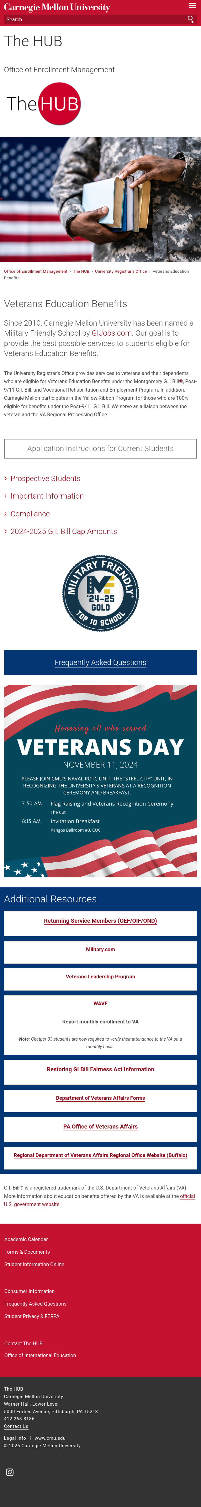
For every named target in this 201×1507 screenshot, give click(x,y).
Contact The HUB (23, 1344)
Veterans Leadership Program (100, 977)
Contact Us (16, 1426)
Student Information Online (34, 1264)
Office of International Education (40, 1355)
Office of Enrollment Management (59, 69)
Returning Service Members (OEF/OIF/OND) (100, 920)
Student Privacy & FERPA (32, 1316)
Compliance (30, 514)
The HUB (33, 41)
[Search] (100, 19)
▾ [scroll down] (1, 199)
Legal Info (15, 1438)
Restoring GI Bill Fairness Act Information (100, 1069)
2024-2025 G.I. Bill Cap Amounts (64, 531)
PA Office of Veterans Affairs (100, 1126)
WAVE (100, 1004)
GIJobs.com (112, 333)
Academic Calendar (26, 1239)
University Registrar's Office (121, 271)
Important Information (47, 496)
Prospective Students (46, 478)
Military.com (100, 949)
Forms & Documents (27, 1252)
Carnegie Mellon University (86, 8)
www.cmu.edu (50, 1438)
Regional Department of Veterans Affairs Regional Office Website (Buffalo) (101, 1155)
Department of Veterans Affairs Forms (100, 1098)
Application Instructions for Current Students (100, 448)
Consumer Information (29, 1291)
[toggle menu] (192, 7)
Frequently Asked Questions (100, 662)
